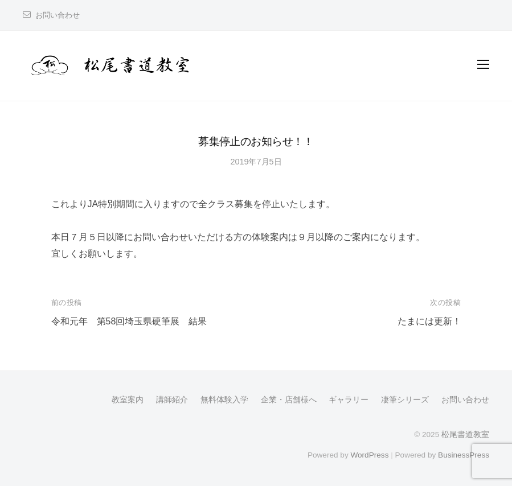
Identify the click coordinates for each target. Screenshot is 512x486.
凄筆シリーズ (405, 400)
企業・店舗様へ (289, 400)
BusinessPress (463, 455)
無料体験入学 (224, 400)
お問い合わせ (57, 15)
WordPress (369, 455)
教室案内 (128, 400)
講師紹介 (172, 400)
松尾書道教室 (465, 434)
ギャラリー (348, 400)
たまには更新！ (429, 321)
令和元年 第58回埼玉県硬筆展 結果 (129, 321)
